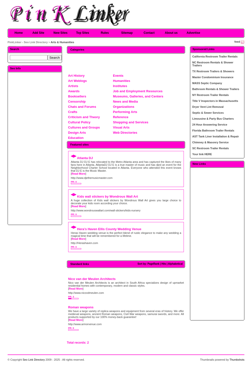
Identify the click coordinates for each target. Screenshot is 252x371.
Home (19, 33)
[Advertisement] (34, 148)
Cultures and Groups (84, 127)
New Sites (60, 33)
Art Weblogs (77, 81)
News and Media (125, 101)
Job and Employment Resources (138, 91)
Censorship (77, 101)
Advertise (193, 33)
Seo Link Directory (34, 359)
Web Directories (125, 132)
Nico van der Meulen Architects (92, 279)
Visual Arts (121, 127)
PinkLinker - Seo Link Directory (28, 42)
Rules (105, 33)
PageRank (153, 263)
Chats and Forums (82, 107)
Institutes (120, 86)
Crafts (73, 112)
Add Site (38, 33)
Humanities (121, 81)
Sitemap (127, 33)
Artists (73, 86)
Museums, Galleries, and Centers (138, 96)
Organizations (123, 107)
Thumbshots (237, 359)
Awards (74, 91)
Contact (149, 33)
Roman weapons (81, 307)
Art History (76, 75)
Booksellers (77, 96)
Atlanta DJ (85, 158)
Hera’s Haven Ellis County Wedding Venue (109, 229)
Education (76, 138)
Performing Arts (125, 112)
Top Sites (82, 33)
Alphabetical (175, 263)
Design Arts (77, 132)
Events (118, 75)
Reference (120, 117)
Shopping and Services (130, 122)
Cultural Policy (79, 122)
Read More (78, 173)
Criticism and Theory (84, 117)
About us (171, 33)
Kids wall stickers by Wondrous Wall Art (107, 196)
